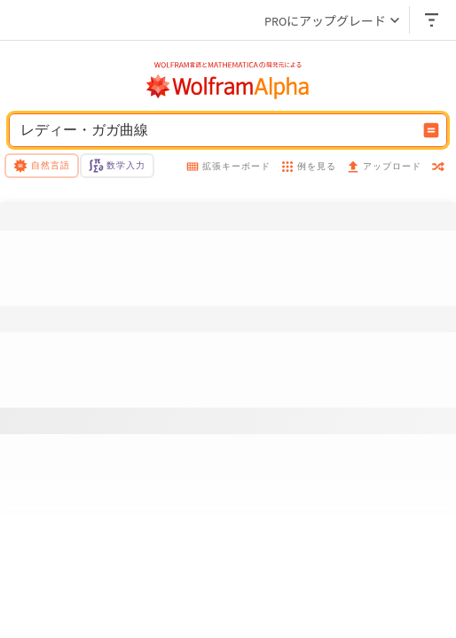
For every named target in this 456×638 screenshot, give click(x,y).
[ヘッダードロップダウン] (433, 20)
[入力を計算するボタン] (431, 130)
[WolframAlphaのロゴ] (228, 86)
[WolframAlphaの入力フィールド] (216, 130)
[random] (438, 168)
